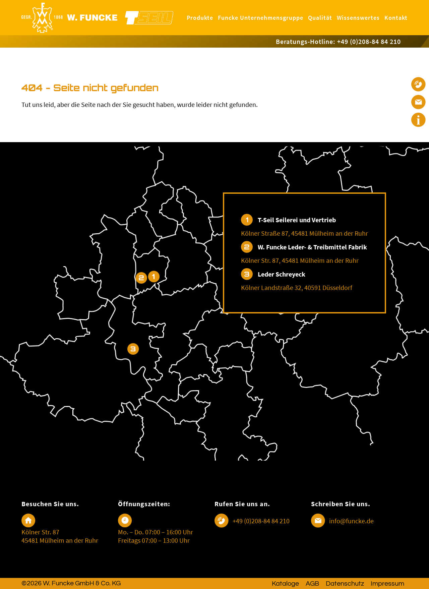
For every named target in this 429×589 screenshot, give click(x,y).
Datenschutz (345, 583)
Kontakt (396, 17)
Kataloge (285, 583)
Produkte (200, 17)
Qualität (320, 17)
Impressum (387, 583)
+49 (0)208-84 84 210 (261, 521)
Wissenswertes (358, 17)
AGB (312, 583)
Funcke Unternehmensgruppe (260, 17)
